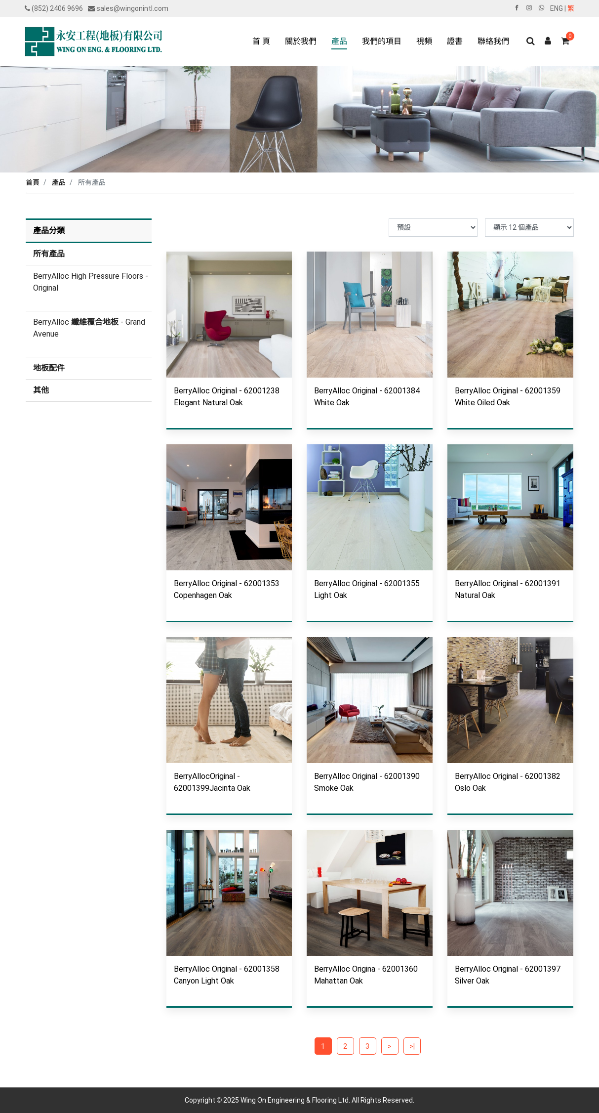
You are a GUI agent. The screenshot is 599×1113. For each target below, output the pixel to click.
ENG (556, 8)
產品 (59, 182)
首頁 (33, 182)
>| (412, 1046)
